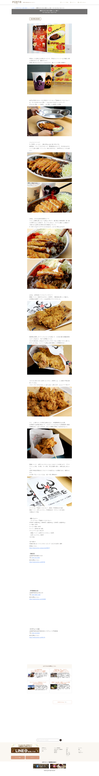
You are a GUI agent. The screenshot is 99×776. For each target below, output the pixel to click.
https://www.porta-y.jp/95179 (37, 637)
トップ (13, 7)
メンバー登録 (64, 2)
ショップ (67, 755)
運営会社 (55, 752)
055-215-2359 (36, 557)
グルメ (67, 747)
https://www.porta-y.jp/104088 (37, 599)
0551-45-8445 (36, 633)
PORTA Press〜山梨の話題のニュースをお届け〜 (25, 7)
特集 (67, 749)
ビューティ (80, 747)
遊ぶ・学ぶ (68, 752)
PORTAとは (44, 747)
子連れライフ (80, 752)
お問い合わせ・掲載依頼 (58, 749)
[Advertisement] (49, 719)
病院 (79, 749)
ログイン (73, 2)
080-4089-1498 (36, 594)
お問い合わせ (82, 2)
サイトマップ (44, 749)
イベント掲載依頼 (57, 747)
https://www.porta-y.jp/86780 (37, 562)
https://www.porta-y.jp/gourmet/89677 (39, 548)
